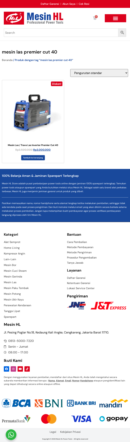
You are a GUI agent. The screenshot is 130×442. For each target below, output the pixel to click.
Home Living (12, 247)
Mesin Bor (10, 265)
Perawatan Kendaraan (17, 305)
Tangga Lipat (12, 311)
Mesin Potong (12, 293)
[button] (115, 18)
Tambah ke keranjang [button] (33, 157)
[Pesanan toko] (99, 73)
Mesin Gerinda (13, 276)
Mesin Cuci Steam (15, 270)
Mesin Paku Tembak (16, 288)
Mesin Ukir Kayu (14, 299)
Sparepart (10, 317)
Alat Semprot (12, 242)
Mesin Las (10, 282)
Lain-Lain (10, 259)
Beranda (7, 60)
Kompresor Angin (14, 253)
